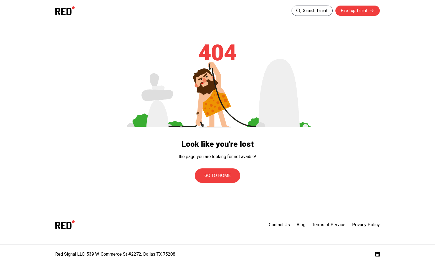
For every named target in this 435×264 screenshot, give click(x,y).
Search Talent (315, 10)
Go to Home (217, 175)
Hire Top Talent (354, 10)
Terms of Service (328, 224)
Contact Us (279, 224)
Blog (301, 224)
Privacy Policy (366, 224)
